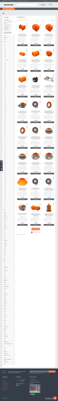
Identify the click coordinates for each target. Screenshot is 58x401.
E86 (5, 107)
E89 (5, 113)
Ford (4, 234)
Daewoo (5, 224)
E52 (5, 74)
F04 (5, 128)
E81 (5, 98)
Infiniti (5, 249)
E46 (5, 72)
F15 (5, 141)
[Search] (36, 5)
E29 (5, 56)
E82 (5, 100)
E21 (5, 48)
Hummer (5, 244)
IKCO (4, 247)
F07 (5, 131)
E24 (5, 52)
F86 (5, 187)
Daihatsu (5, 226)
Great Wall (5, 240)
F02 (5, 124)
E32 (5, 63)
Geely (5, 236)
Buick (5, 209)
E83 (5, 102)
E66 (5, 89)
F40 (5, 170)
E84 (5, 104)
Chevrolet (5, 217)
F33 (5, 163)
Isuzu (5, 251)
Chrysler (5, 219)
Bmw (5, 11)
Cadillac (5, 213)
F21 (5, 148)
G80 (5, 196)
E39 (5, 70)
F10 (5, 133)
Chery (5, 215)
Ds (4, 230)
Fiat (4, 232)
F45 (5, 174)
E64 (5, 85)
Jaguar (5, 259)
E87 (5, 109)
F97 (5, 192)
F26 (5, 155)
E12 (5, 46)
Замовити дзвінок (43, 5)
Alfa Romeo (6, 37)
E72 (5, 96)
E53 (5, 76)
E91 (5, 117)
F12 (5, 137)
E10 (5, 45)
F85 (5, 185)
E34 (5, 65)
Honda (5, 242)
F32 (5, 161)
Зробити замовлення (51, 5)
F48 (5, 178)
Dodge (5, 228)
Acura (5, 35)
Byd (4, 211)
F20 (5, 146)
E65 (5, 87)
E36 (5, 67)
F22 (5, 150)
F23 (5, 152)
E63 (5, 83)
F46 (5, 176)
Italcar (5, 253)
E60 (5, 80)
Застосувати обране (7, 32)
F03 (5, 126)
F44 (5, 172)
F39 (5, 168)
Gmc (4, 238)
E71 (5, 94)
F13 (5, 139)
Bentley (5, 41)
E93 (5, 120)
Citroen (5, 221)
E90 (5, 115)
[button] (1, 169)
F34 (5, 165)
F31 (5, 159)
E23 (5, 50)
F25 (5, 154)
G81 (5, 198)
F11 (5, 135)
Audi (4, 39)
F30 (5, 157)
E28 (5, 54)
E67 (5, 91)
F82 (5, 181)
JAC (4, 257)
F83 (5, 183)
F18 (5, 144)
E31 (5, 61)
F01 (5, 122)
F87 (5, 189)
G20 (5, 194)
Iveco (5, 255)
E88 (5, 111)
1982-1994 (6, 59)
